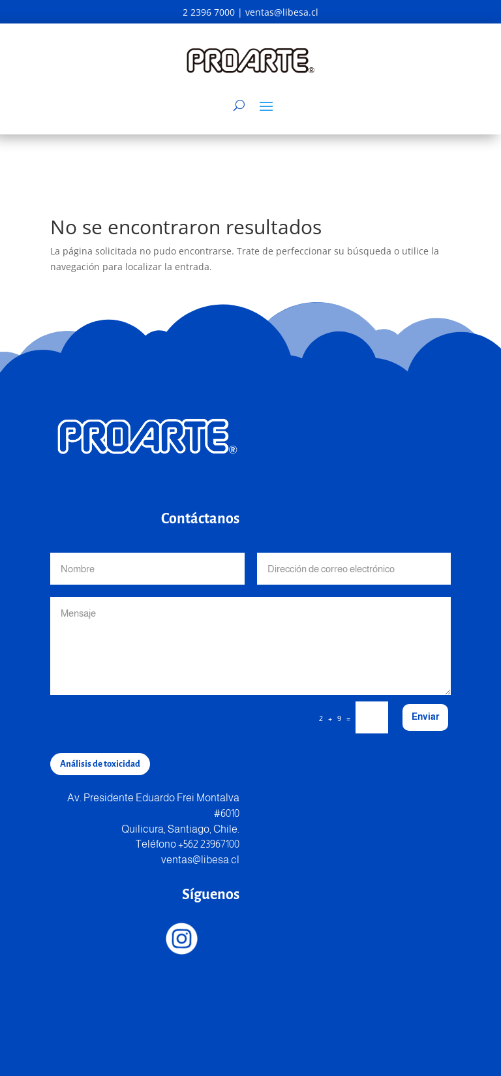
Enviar (425, 716)
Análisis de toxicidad (100, 764)
